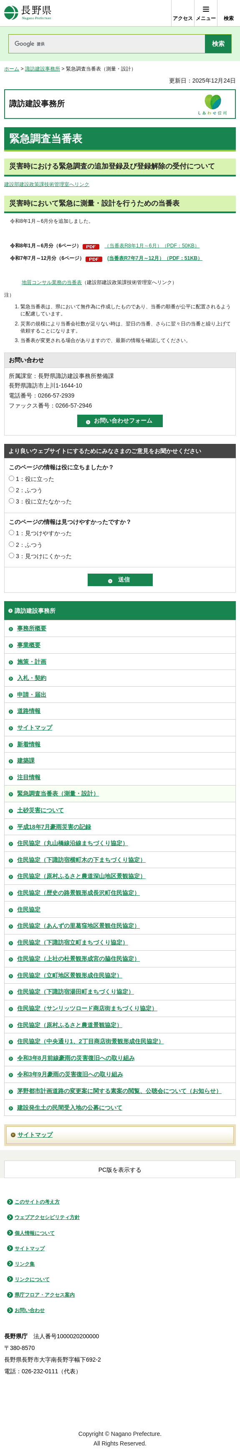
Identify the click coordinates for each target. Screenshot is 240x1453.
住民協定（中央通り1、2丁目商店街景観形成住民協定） (90, 1041)
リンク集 (25, 1264)
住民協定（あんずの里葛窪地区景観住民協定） (78, 925)
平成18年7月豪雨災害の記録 (54, 826)
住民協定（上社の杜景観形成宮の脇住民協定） (78, 958)
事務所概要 (31, 628)
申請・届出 (31, 694)
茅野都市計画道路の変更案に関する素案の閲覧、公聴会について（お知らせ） (119, 1091)
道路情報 (28, 711)
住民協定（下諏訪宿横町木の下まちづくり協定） (81, 859)
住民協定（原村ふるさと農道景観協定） (69, 1025)
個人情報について (35, 1233)
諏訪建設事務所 (42, 69)
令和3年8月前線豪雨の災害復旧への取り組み (76, 1058)
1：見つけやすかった (44, 533)
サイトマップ (34, 727)
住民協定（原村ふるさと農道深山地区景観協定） (81, 876)
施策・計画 (31, 661)
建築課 (26, 760)
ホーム (11, 69)
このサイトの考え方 (37, 1202)
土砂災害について (40, 810)
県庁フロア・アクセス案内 (45, 1295)
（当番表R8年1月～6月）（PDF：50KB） (152, 246)
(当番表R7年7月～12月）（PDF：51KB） (154, 258)
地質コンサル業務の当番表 (52, 282)
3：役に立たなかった (44, 501)
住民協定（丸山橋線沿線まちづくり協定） (72, 843)
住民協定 (28, 909)
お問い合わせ (30, 1310)
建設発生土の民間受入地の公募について (69, 1107)
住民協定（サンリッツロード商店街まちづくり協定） (87, 1008)
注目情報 (28, 777)
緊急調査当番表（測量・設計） (58, 793)
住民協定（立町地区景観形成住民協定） (69, 975)
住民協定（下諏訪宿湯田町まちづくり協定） (75, 991)
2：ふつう (29, 490)
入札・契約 (31, 678)
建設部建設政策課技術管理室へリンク (46, 184)
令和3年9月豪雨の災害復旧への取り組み (70, 1074)
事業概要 (28, 645)
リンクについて (32, 1279)
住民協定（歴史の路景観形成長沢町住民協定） (78, 892)
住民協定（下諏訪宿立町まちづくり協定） (72, 942)
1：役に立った (35, 479)
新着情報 (28, 744)
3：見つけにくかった (44, 556)
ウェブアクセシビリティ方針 (47, 1217)
